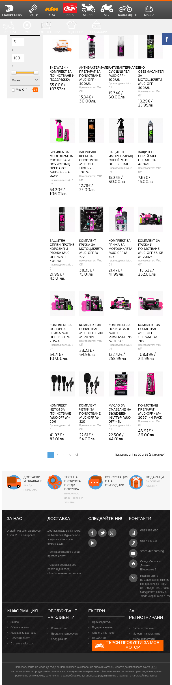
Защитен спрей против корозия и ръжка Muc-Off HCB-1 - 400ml (62, 251)
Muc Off (21, 89)
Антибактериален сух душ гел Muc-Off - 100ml (124, 73)
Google (112, 532)
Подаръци (155, 477)
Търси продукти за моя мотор (127, 645)
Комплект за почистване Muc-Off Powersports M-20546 (120, 333)
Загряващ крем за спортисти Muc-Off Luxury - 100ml (89, 162)
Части (33, 10)
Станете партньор (103, 632)
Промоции (98, 27)
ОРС (154, 667)
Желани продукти (144, 639)
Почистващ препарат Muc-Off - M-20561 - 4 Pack (150, 411)
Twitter (102, 532)
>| (76, 455)
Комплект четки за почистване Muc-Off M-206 (60, 413)
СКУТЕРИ (9, 27)
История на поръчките (146, 633)
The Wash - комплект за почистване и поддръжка (62, 73)
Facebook (92, 532)
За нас (15, 622)
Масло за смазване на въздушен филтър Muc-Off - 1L (120, 413)
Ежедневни (74, 27)
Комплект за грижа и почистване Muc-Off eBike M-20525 (150, 249)
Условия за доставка (23, 632)
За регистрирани (143, 628)
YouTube (92, 543)
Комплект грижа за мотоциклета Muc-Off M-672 (91, 249)
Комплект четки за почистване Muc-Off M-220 (90, 413)
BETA (70, 10)
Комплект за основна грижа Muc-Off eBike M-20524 (61, 333)
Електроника (49, 27)
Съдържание (59, 639)
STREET (88, 10)
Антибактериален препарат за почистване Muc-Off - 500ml (95, 75)
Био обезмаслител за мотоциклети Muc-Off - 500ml (151, 77)
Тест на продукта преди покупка (72, 483)
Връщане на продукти (65, 633)
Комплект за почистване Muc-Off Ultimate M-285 (149, 333)
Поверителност (20, 638)
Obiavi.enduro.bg (22, 643)
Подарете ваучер (102, 627)
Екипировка (12, 10)
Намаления (99, 638)
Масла (149, 10)
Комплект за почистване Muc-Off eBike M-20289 (91, 331)
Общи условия (20, 627)
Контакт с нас (59, 628)
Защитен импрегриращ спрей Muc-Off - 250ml (121, 158)
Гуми (27, 27)
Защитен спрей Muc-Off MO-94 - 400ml (148, 158)
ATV (107, 10)
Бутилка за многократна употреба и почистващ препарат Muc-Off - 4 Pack (61, 164)
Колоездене (128, 10)
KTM (52, 10)
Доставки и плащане (33, 479)
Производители (101, 622)
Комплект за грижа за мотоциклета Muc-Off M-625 (120, 249)
